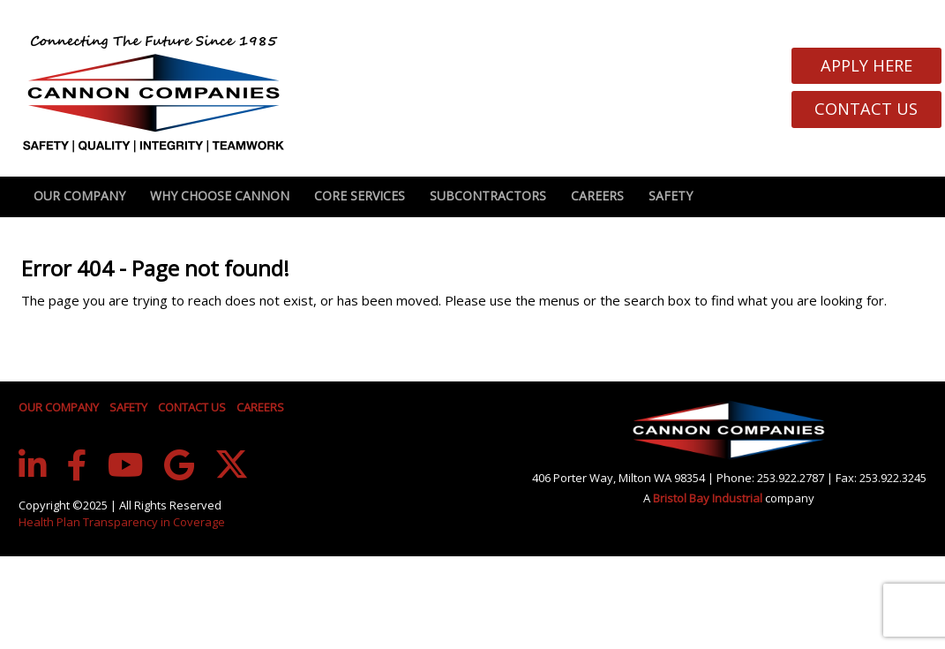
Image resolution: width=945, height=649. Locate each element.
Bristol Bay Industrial (709, 498)
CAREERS (260, 407)
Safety (671, 195)
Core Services (359, 195)
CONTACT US (192, 407)
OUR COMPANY (59, 407)
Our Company (79, 195)
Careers (597, 195)
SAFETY (128, 407)
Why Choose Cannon (219, 195)
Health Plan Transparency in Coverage (122, 522)
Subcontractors (488, 195)
